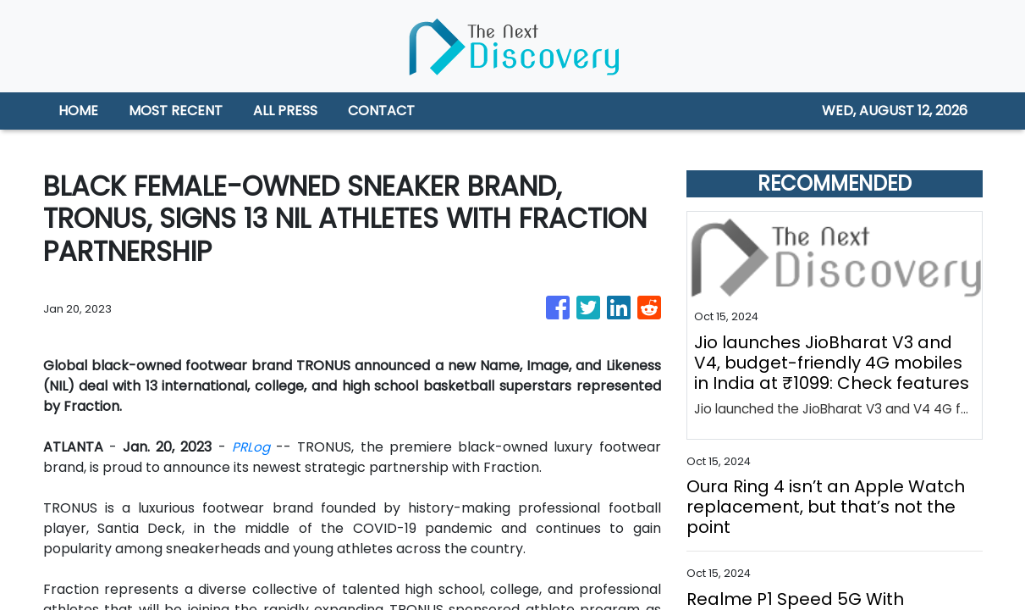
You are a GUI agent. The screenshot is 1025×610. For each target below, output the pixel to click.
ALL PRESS (285, 110)
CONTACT (381, 110)
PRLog (251, 447)
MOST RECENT (176, 110)
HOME (78, 110)
